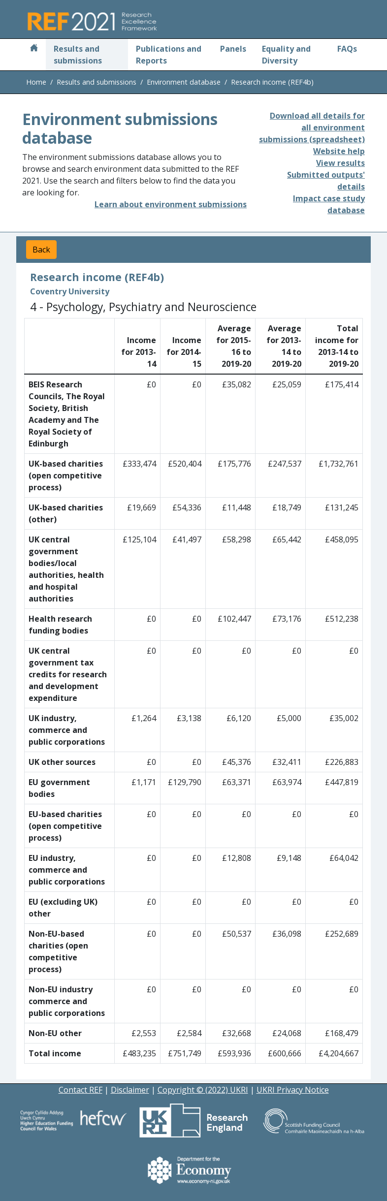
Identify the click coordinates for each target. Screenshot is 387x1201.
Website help (339, 151)
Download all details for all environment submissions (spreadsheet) (312, 127)
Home (36, 82)
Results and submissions (78, 54)
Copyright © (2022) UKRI (203, 1089)
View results (340, 163)
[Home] (34, 49)
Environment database (184, 82)
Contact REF (80, 1089)
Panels (233, 48)
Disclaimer (130, 1089)
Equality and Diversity (286, 54)
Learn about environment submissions (171, 204)
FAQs (347, 48)
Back (41, 249)
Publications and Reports (168, 54)
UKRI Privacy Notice (293, 1089)
